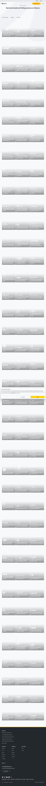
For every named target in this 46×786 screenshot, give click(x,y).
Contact (13, 756)
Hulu (3, 750)
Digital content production (6, 732)
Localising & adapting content (7, 734)
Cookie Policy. (11, 782)
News (13, 750)
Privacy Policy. (6, 782)
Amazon (3, 748)
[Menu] (43, 3)
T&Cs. (3, 782)
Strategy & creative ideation (7, 738)
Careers (13, 754)
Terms (23, 750)
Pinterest (3, 754)
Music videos (4, 743)
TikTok (3, 756)
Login (22, 748)
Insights (13, 752)
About (13, 748)
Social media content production (8, 736)
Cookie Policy (13, 393)
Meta (3, 752)
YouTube (3, 758)
